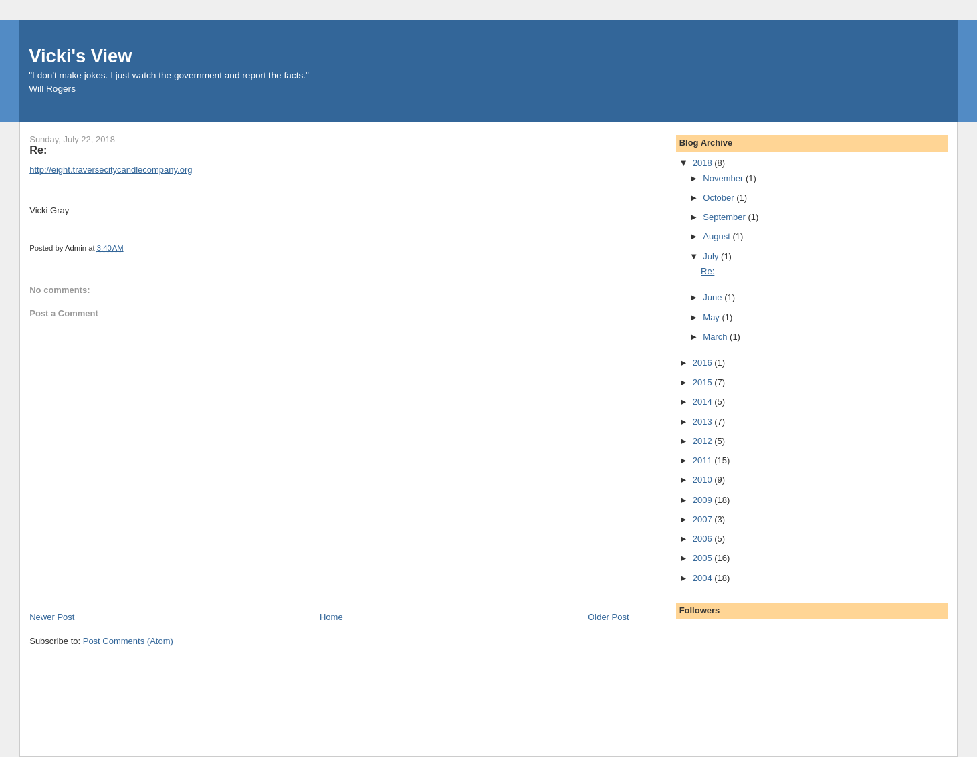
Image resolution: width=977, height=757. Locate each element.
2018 (704, 163)
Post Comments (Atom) (128, 641)
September (725, 217)
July (712, 256)
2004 (704, 578)
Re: (707, 271)
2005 (704, 558)
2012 (704, 441)
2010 (704, 480)
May (712, 317)
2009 (704, 500)
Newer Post (51, 617)
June (713, 297)
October (719, 198)
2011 (704, 460)
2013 (704, 422)
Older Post (608, 617)
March (716, 337)
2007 (704, 519)
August (717, 236)
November (724, 178)
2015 (704, 382)
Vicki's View (80, 55)
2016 (704, 363)
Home (331, 617)
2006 (704, 539)
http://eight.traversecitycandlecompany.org (110, 170)
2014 (704, 402)
